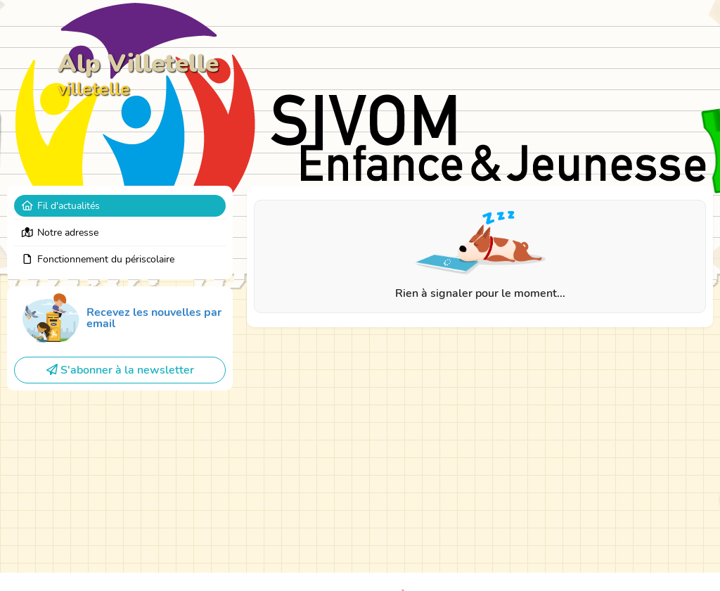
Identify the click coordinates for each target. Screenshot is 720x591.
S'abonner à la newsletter (120, 370)
